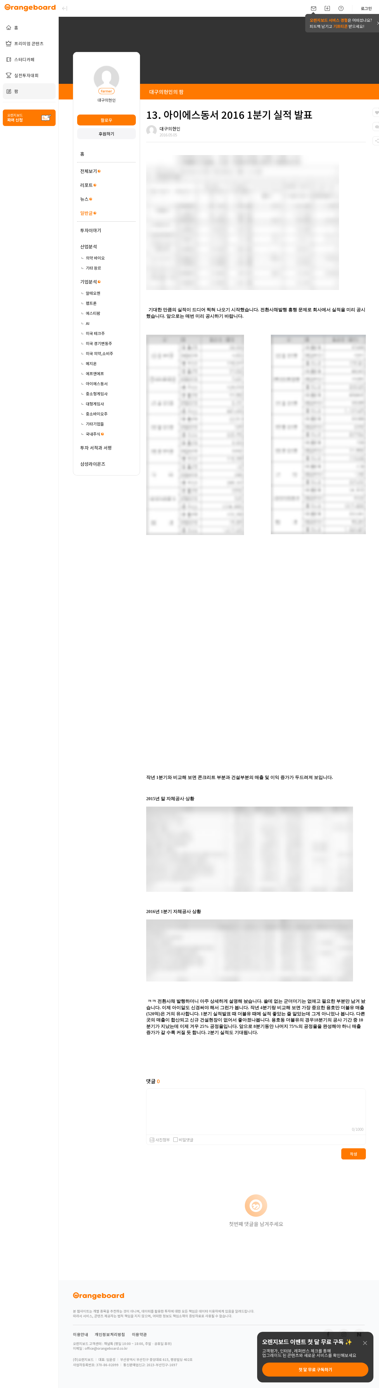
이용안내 (80, 1334)
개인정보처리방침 (110, 1334)
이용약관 (139, 1334)
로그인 (366, 8)
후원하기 (106, 134)
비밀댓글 (183, 1139)
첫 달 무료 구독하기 (315, 1369)
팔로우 (106, 120)
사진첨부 (162, 1139)
